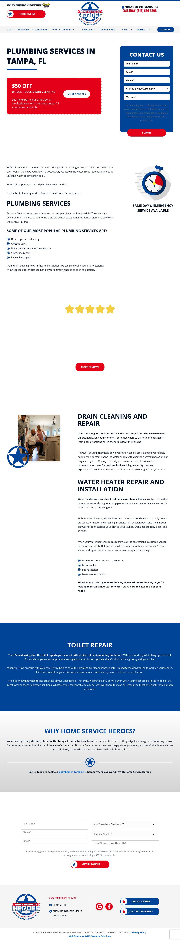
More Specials (76, 93)
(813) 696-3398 (140, 11)
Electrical (40, 29)
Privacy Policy (139, 932)
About (126, 29)
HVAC (54, 29)
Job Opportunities (141, 911)
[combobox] (147, 89)
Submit (146, 132)
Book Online (27, 14)
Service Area (107, 29)
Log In (10, 29)
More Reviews (90, 367)
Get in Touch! (91, 864)
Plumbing (24, 29)
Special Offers (140, 901)
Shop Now (166, 29)
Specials (87, 29)
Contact (142, 29)
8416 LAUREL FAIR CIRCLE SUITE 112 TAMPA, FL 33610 (67, 913)
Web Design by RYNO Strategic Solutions (90, 936)
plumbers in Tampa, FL (72, 772)
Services (67, 29)
